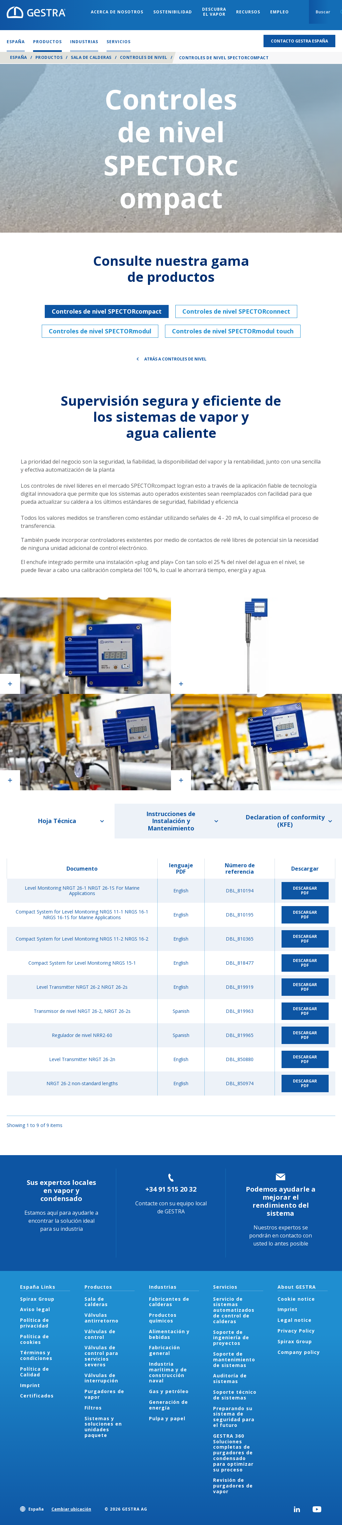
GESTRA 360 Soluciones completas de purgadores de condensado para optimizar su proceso (233, 1453)
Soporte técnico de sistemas (234, 1395)
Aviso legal (35, 1309)
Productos (48, 57)
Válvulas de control (100, 1334)
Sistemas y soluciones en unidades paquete (103, 1426)
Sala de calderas (91, 57)
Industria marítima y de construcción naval (168, 1372)
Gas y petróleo (169, 1391)
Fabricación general (164, 1350)
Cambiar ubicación (71, 1509)
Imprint (30, 1385)
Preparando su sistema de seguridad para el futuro (233, 1416)
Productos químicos (163, 1318)
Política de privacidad (34, 1323)
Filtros (93, 1407)
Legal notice (295, 1320)
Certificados (37, 1395)
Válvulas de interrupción (101, 1378)
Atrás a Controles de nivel (175, 359)
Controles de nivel (143, 57)
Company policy (299, 1352)
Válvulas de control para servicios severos (101, 1355)
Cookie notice (296, 1299)
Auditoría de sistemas (230, 1378)
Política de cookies (34, 1339)
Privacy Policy (296, 1331)
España (18, 57)
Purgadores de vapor (104, 1394)
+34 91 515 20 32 (170, 1189)
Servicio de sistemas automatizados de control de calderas (233, 1310)
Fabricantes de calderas (169, 1302)
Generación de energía (168, 1405)
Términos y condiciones (36, 1355)
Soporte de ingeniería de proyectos (231, 1338)
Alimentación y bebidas (169, 1334)
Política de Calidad (34, 1372)
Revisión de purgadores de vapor (233, 1486)
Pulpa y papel (167, 1418)
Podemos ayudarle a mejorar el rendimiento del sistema (281, 1201)
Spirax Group (37, 1299)
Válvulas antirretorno (101, 1318)
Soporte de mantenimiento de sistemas (234, 1359)
